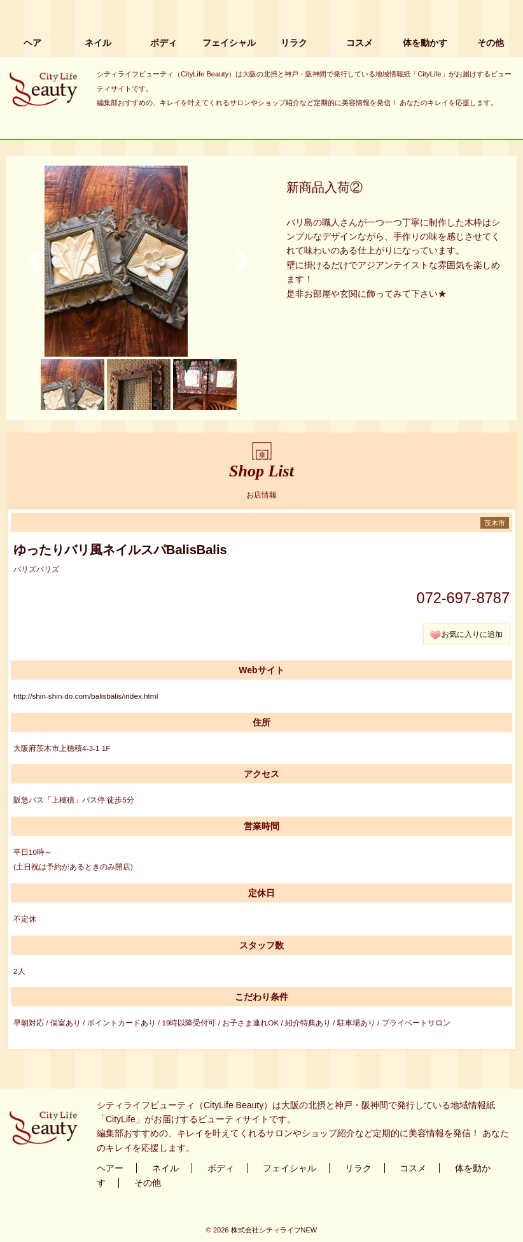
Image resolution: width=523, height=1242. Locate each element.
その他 (490, 43)
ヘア (32, 43)
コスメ (359, 43)
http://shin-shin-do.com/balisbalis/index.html (85, 696)
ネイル (98, 43)
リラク (294, 43)
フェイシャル (229, 43)
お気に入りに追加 (472, 634)
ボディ (163, 43)
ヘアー (110, 1168)
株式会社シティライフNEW (274, 1230)
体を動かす (425, 43)
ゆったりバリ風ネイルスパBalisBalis (120, 550)
